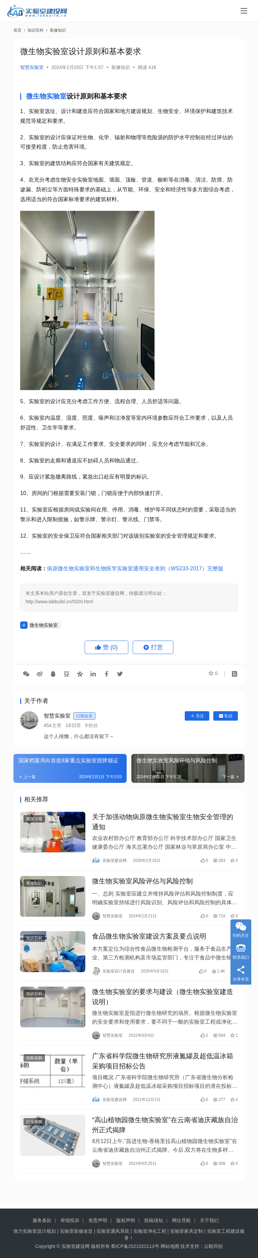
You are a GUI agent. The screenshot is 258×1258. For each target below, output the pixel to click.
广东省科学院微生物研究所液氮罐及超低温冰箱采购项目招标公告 (162, 1072)
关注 (197, 716)
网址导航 (181, 1220)
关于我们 (209, 1220)
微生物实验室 (46, 96)
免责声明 (97, 1220)
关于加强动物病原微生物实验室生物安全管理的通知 (162, 823)
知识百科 (34, 944)
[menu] (244, 11)
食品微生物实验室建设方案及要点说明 (149, 942)
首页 (17, 30)
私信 (225, 716)
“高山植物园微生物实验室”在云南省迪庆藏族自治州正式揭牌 (165, 1138)
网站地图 (170, 1246)
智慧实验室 (32, 67)
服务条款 (42, 1220)
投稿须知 (153, 1220)
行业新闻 (34, 1135)
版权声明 (125, 1220)
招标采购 (34, 1069)
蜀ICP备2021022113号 (135, 1246)
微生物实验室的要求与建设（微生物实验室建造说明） (162, 1005)
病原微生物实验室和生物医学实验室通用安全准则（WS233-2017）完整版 (135, 568)
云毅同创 (213, 1246)
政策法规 (34, 820)
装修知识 (120, 67)
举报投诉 (69, 1220)
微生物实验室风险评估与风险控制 (142, 884)
